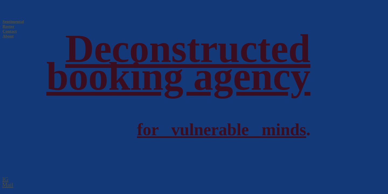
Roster (8, 26)
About (7, 36)
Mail (7, 185)
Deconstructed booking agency (178, 62)
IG (5, 179)
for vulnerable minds (221, 129)
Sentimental (13, 21)
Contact (9, 31)
